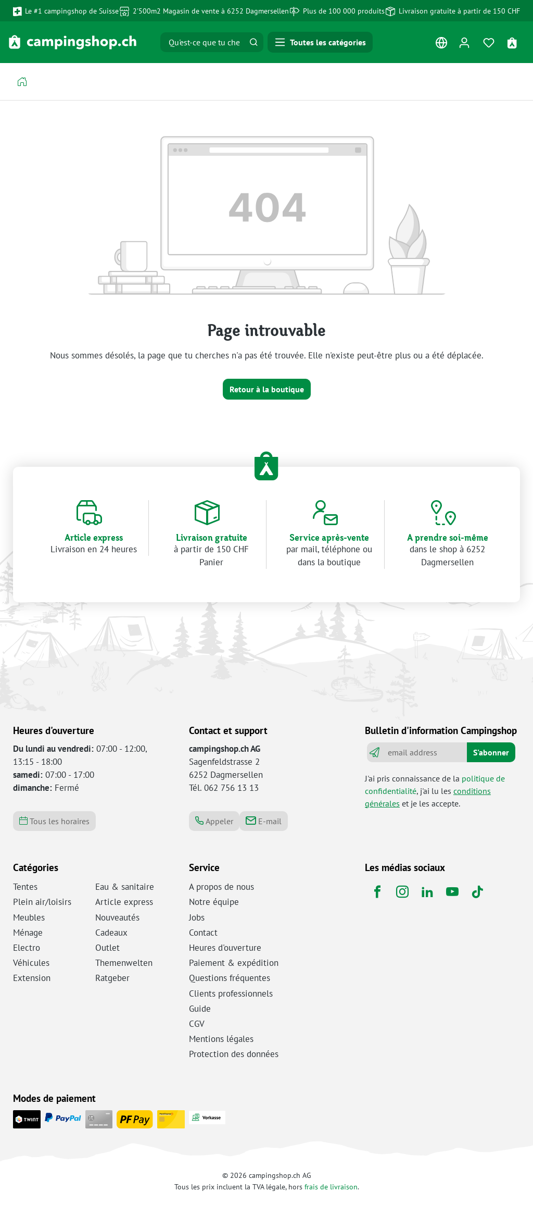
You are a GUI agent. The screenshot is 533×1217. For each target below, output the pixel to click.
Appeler (214, 821)
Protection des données (233, 1054)
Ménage (28, 932)
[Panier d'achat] (513, 42)
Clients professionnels (231, 993)
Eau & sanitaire (124, 886)
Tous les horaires (54, 821)
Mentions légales (221, 1039)
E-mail (264, 821)
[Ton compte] (464, 42)
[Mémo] (489, 42)
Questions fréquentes (229, 978)
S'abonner (491, 752)
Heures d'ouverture (225, 947)
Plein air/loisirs (42, 902)
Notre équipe (214, 902)
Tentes (25, 886)
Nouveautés (117, 917)
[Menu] (320, 42)
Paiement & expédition (233, 962)
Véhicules (31, 962)
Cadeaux (111, 932)
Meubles (29, 917)
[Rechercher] (253, 42)
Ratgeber (112, 978)
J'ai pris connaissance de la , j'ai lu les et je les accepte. (435, 791)
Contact (203, 932)
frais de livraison (331, 1186)
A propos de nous (221, 886)
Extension (31, 978)
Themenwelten (124, 962)
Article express (124, 902)
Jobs (197, 917)
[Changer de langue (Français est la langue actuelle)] (441, 45)
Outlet (107, 947)
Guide (200, 1008)
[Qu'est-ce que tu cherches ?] (202, 42)
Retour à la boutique (267, 389)
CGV (197, 1023)
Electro (26, 947)
